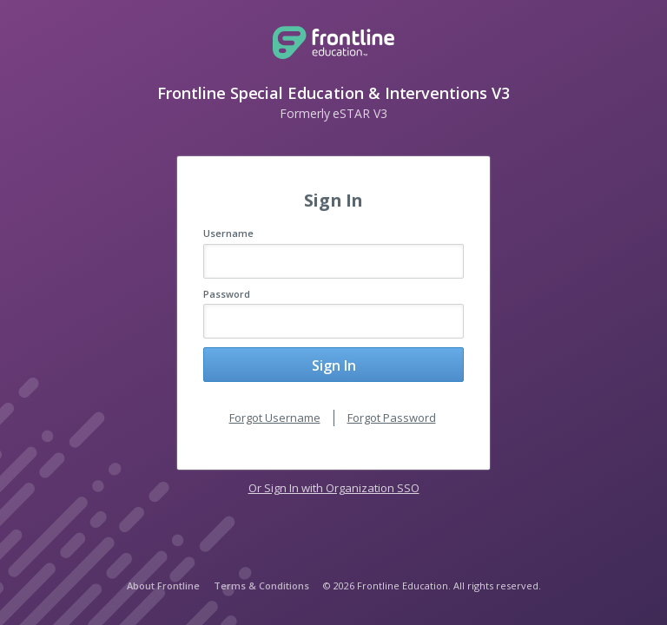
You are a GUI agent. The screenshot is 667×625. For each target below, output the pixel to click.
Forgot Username (274, 417)
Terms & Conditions (261, 585)
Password (226, 293)
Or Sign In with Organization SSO (333, 488)
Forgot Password (391, 417)
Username (228, 233)
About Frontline (163, 585)
